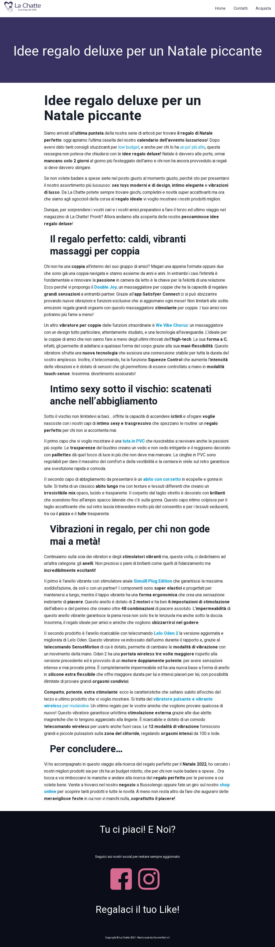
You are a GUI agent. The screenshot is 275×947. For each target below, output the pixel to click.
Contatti (241, 8)
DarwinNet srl (161, 937)
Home (220, 8)
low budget (128, 147)
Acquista (263, 8)
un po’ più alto (192, 147)
